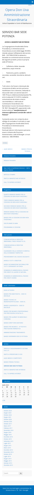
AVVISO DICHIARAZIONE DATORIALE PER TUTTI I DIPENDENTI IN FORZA (16, 265)
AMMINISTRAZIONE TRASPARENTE (14, 332)
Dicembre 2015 (8, 437)
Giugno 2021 (7, 417)
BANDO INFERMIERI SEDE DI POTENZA (16, 336)
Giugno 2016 (7, 432)
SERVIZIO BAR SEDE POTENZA (13, 366)
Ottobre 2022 (8, 415)
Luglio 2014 (7, 456)
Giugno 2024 (7, 413)
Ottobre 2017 (8, 424)
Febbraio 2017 (8, 428)
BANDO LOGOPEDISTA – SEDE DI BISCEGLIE (14, 306)
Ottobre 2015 (8, 439)
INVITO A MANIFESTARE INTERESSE (14, 178)
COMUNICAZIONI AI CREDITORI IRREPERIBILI (13, 246)
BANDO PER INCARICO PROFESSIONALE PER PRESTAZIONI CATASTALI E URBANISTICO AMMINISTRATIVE (16, 312)
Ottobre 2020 (8, 419)
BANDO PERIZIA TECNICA (11, 362)
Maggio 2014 (8, 461)
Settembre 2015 (8, 441)
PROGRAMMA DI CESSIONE (12, 227)
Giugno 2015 (7, 445)
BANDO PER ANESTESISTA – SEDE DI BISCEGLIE (15, 295)
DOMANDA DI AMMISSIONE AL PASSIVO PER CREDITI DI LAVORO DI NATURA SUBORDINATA (16, 271)
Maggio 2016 (8, 434)
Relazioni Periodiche (10, 160)
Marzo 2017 (7, 426)
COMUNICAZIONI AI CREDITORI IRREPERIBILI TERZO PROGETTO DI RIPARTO (14, 240)
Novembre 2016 (8, 430)
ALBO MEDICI (7, 149)
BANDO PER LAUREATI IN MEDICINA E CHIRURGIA (15, 318)
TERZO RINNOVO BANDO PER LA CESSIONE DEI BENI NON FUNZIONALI (15, 201)
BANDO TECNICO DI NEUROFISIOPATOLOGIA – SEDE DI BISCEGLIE (14, 301)
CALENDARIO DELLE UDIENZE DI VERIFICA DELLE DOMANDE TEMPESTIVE (16, 252)
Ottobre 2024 (8, 411)
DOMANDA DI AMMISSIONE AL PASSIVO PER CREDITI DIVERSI (16, 277)
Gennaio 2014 (8, 463)
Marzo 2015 (7, 448)
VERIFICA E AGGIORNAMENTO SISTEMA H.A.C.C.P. (16, 349)
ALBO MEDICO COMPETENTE (13, 358)
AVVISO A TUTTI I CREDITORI (12, 260)
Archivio (5, 143)
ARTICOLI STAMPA (9, 174)
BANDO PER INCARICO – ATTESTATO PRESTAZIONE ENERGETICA (15, 327)
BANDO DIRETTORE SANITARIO (13, 323)
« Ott (3, 400)
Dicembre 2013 (8, 465)
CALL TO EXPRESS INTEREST (12, 182)
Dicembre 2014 (8, 450)
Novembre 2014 (8, 452)
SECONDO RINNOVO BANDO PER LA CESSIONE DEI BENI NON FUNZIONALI (15, 207)
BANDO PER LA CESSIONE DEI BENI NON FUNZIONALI (16, 218)
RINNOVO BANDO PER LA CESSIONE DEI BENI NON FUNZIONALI (16, 213)
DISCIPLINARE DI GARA (11, 223)
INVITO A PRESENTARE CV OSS (13, 354)
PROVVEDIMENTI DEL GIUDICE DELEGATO (16, 257)
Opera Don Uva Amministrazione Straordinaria (17, 15)
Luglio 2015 (7, 443)
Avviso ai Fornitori (9, 290)
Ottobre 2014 (8, 454)
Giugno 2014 (7, 459)
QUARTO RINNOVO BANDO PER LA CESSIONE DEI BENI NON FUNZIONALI (15, 195)
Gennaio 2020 (8, 421)
